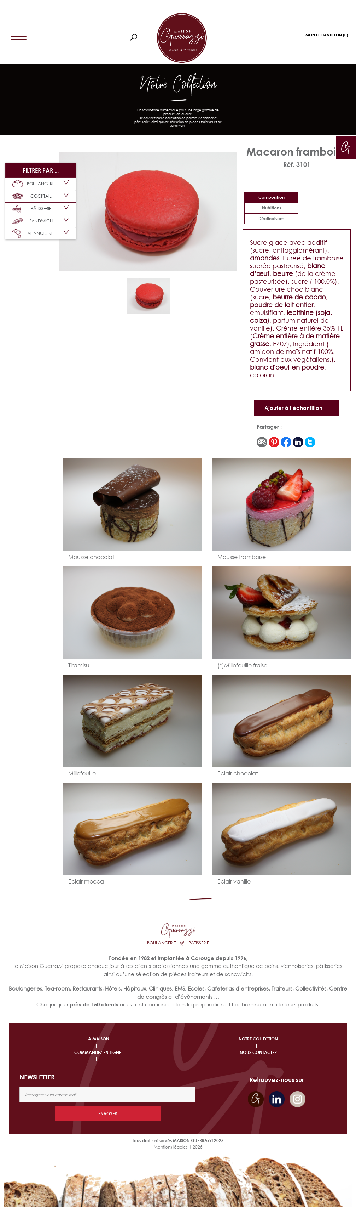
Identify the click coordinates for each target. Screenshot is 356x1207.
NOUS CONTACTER (258, 1052)
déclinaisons (271, 218)
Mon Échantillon (326, 35)
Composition (271, 197)
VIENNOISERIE (33, 233)
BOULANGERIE (34, 184)
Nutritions (271, 207)
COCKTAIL (32, 196)
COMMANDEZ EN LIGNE (97, 1052)
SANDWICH (32, 221)
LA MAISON (97, 1039)
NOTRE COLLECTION (258, 1039)
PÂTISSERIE (31, 208)
